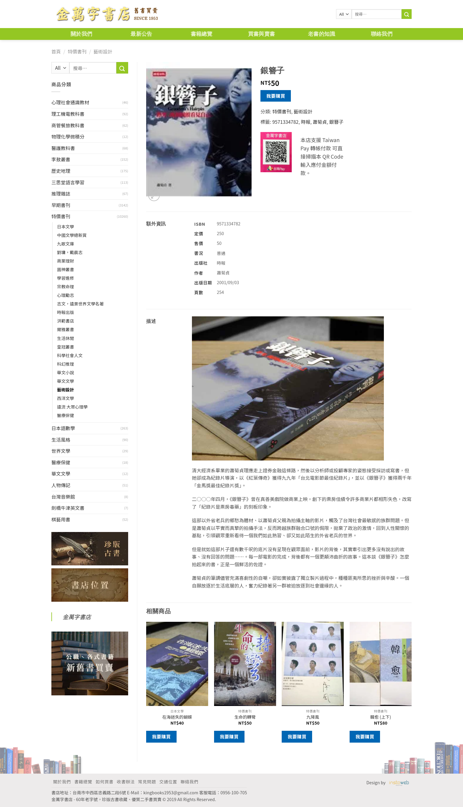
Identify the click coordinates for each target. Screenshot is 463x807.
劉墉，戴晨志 (69, 252)
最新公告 (141, 34)
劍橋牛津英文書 (67, 507)
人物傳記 (60, 485)
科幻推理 (65, 364)
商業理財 (65, 261)
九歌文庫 (65, 243)
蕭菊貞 (320, 121)
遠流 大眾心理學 (72, 406)
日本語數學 (63, 428)
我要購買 (275, 95)
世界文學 (60, 450)
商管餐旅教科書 (67, 125)
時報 (305, 121)
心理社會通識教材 (70, 102)
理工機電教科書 (67, 113)
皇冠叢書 (65, 347)
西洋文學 (65, 398)
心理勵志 (65, 295)
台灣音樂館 (63, 496)
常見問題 (147, 781)
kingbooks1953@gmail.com (171, 792)
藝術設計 (102, 51)
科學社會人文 (69, 355)
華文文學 (65, 381)
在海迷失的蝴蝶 (177, 717)
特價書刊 (77, 51)
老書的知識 (321, 34)
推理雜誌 (60, 193)
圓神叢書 (65, 269)
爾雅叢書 (65, 329)
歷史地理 (60, 170)
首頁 (56, 51)
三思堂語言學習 (67, 182)
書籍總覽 (201, 34)
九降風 (313, 717)
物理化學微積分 (67, 136)
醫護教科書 (63, 148)
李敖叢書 (60, 159)
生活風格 (60, 439)
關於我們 (81, 34)
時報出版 (65, 312)
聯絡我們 (381, 34)
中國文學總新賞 (72, 235)
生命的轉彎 (245, 717)
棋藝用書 (60, 519)
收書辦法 (126, 781)
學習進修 (65, 278)
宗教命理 (65, 286)
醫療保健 (65, 415)
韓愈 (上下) (380, 717)
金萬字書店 (77, 617)
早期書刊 (60, 205)
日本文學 (65, 226)
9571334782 (285, 121)
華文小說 (65, 372)
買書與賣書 (261, 34)
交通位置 (168, 781)
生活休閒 (65, 338)
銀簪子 (336, 121)
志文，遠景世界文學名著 (80, 303)
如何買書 (104, 781)
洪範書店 (65, 321)
